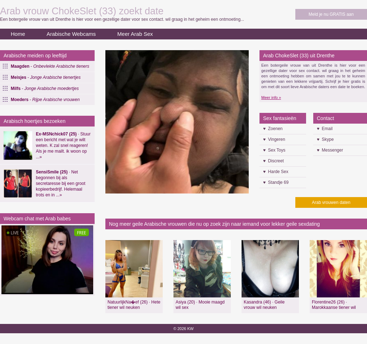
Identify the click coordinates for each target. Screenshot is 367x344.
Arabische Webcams (71, 34)
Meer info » (271, 97)
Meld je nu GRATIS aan (331, 14)
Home (18, 34)
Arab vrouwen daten (331, 202)
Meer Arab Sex (135, 34)
